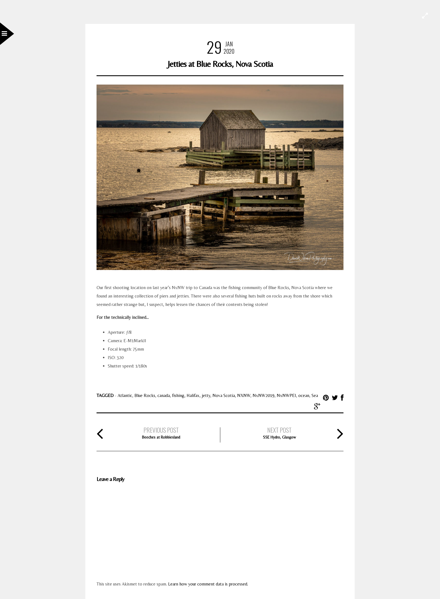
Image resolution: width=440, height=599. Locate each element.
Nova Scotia (223, 395)
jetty (206, 395)
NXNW (243, 395)
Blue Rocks (144, 395)
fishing (178, 395)
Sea (314, 395)
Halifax (193, 395)
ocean (303, 395)
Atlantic (125, 395)
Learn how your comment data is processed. (208, 584)
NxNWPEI (286, 395)
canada (163, 395)
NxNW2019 (263, 395)
